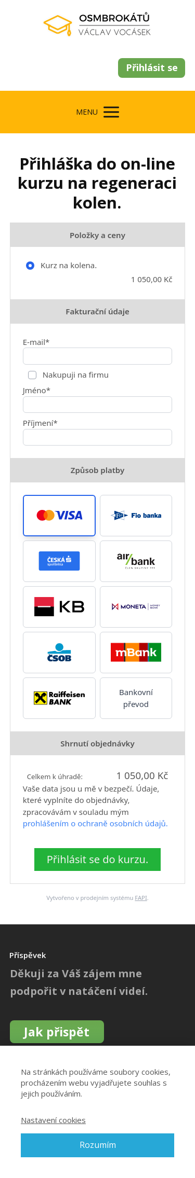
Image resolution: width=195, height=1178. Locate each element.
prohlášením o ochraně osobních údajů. (95, 823)
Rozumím (98, 1145)
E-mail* (36, 342)
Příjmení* (40, 423)
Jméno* (36, 390)
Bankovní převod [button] (136, 698)
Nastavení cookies (53, 1120)
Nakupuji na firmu (75, 374)
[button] (59, 515)
